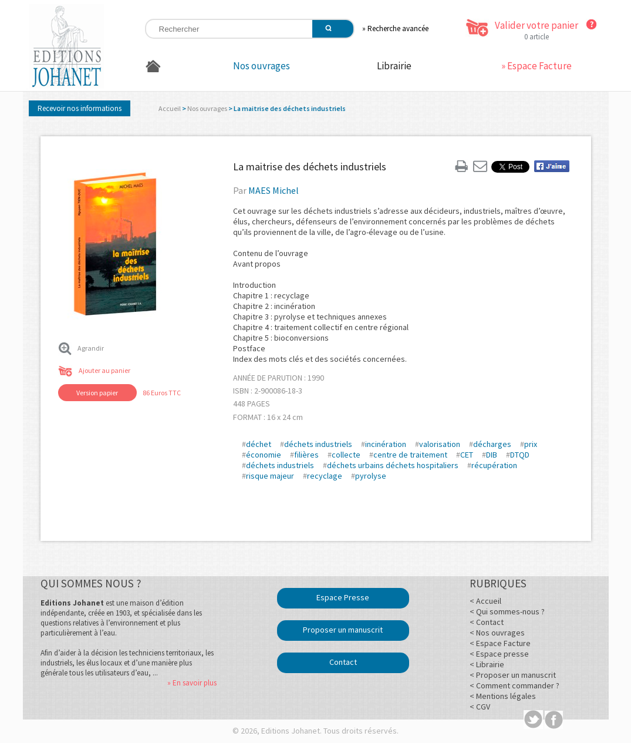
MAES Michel (273, 190)
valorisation (439, 444)
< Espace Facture (500, 643)
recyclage (324, 475)
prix (530, 444)
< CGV (480, 706)
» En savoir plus (192, 683)
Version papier (97, 392)
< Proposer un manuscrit (513, 675)
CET (466, 454)
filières (306, 454)
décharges (492, 444)
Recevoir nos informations (80, 108)
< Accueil (485, 601)
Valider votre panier (536, 25)
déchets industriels (318, 444)
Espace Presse (342, 597)
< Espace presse (499, 653)
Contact (343, 662)
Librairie (394, 65)
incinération (385, 444)
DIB (491, 454)
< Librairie (487, 664)
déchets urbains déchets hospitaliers (392, 465)
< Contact (487, 622)
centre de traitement (410, 454)
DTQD (519, 454)
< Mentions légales (503, 696)
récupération (494, 465)
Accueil (169, 108)
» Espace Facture (536, 65)
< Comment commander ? (514, 685)
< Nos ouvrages (497, 632)
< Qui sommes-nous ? (507, 611)
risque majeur (270, 475)
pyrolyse (370, 475)
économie (263, 454)
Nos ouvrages (261, 65)
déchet (258, 444)
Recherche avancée (397, 28)
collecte (346, 454)
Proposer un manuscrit (343, 629)
